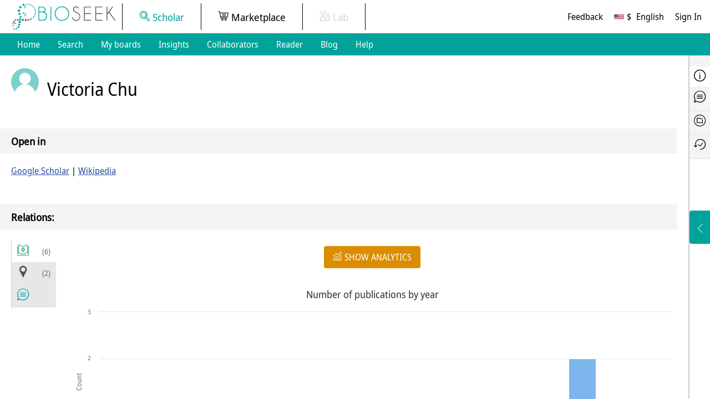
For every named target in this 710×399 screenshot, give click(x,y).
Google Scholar (40, 171)
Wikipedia (97, 171)
